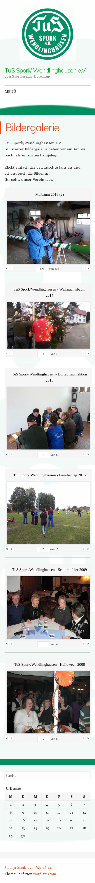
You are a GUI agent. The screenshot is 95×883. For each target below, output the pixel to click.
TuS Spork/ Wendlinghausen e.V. (45, 70)
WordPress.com (44, 874)
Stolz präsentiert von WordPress (28, 867)
